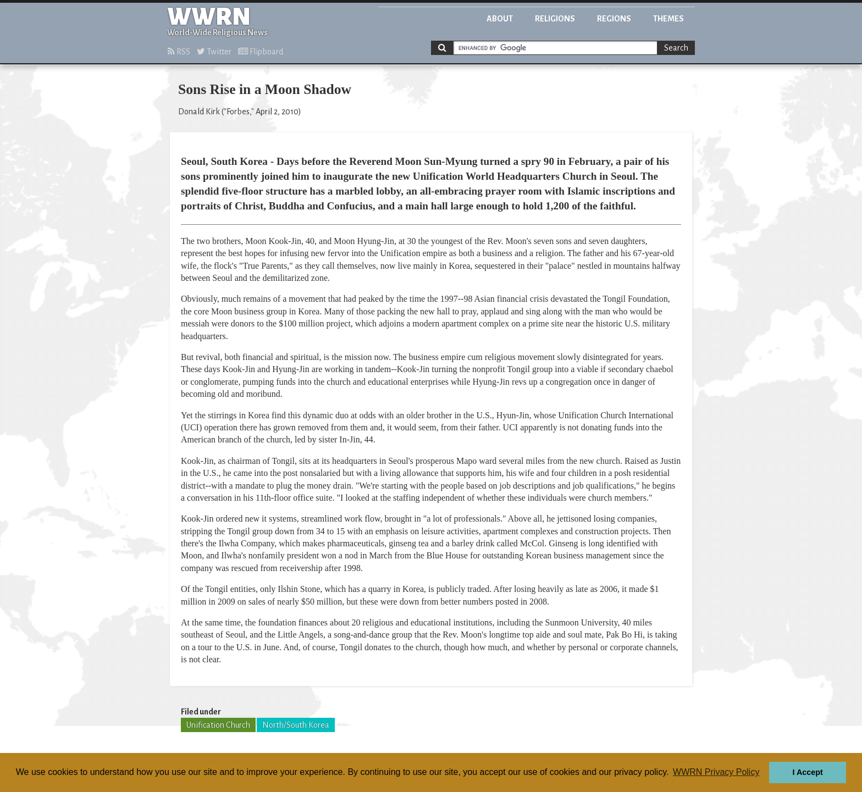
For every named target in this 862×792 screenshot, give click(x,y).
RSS (179, 51)
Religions (555, 18)
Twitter (214, 51)
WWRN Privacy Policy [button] (716, 772)
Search (676, 47)
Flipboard (260, 51)
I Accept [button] (807, 772)
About (500, 18)
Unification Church (218, 725)
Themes (668, 18)
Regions (614, 18)
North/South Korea (295, 725)
